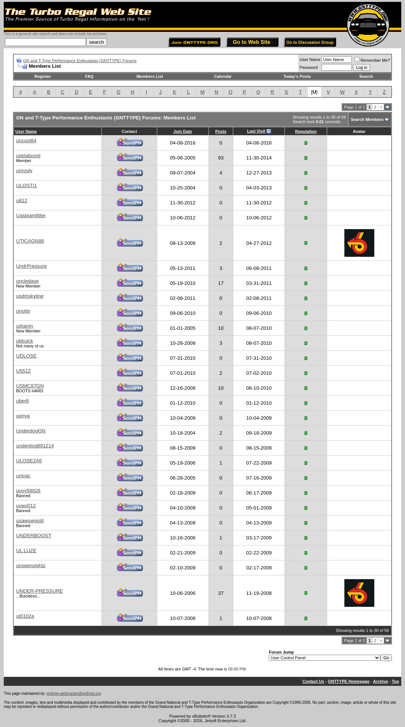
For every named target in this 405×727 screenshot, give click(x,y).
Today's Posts (297, 76)
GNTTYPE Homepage (348, 681)
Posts (220, 131)
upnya (23, 416)
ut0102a (25, 616)
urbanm (24, 326)
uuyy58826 (28, 490)
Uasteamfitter (31, 215)
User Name (310, 59)
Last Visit (256, 131)
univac (23, 475)
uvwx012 (26, 505)
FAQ (89, 76)
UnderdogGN (31, 431)
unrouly (24, 170)
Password (309, 67)
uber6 (22, 401)
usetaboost (28, 155)
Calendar (223, 76)
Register (42, 76)
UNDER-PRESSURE (39, 591)
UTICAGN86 (30, 241)
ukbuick (24, 341)
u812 (21, 200)
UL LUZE (26, 550)
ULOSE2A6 (29, 460)
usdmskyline (29, 296)
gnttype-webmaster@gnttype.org (74, 693)
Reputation (306, 131)
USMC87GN (30, 386)
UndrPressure (31, 266)
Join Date (182, 131)
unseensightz (31, 565)
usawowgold (29, 520)
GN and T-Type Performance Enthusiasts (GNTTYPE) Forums (80, 60)
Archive (380, 681)
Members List (150, 76)
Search (366, 76)
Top (395, 681)
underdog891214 (35, 445)
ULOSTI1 (26, 185)
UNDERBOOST (33, 535)
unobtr (23, 311)
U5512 (23, 371)
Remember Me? (372, 60)
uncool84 (26, 140)
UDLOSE (26, 356)
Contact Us (313, 681)
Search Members (367, 119)
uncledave (27, 281)
